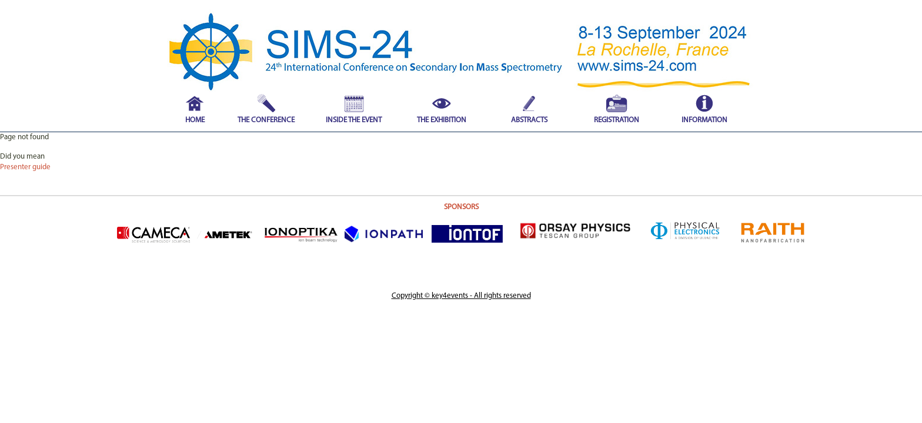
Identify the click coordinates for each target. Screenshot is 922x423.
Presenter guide (25, 167)
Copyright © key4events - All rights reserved (461, 296)
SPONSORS (461, 207)
